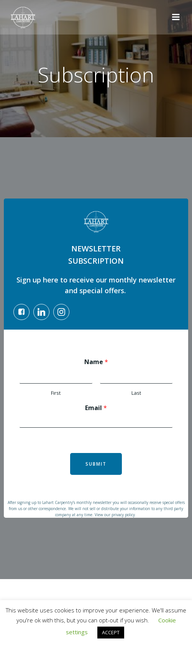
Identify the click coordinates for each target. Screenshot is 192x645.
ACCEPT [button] (111, 632)
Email (96, 408)
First (56, 393)
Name (96, 362)
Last (136, 393)
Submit (96, 464)
